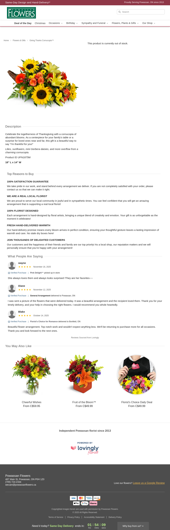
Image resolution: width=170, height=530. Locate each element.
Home (6, 40)
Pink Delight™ (37, 273)
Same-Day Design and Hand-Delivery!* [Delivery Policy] (27, 2)
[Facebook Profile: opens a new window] (155, 476)
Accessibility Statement (94, 517)
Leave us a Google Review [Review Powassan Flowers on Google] (149, 483)
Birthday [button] (72, 23)
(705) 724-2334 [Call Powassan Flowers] (13, 482)
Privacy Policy (73, 517)
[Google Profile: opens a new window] (162, 476)
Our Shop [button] (149, 23)
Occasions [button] (56, 23)
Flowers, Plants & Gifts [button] (125, 23)
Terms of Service (55, 517)
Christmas (40, 23)
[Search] (141, 11)
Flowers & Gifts (19, 40)
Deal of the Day (22, 23)
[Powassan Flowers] (29, 12)
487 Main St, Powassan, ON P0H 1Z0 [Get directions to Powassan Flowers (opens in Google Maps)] (24, 479)
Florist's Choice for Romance (44, 321)
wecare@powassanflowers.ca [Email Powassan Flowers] (20, 484)
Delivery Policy (115, 517)
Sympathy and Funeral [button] (95, 23)
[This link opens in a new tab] (85, 448)
